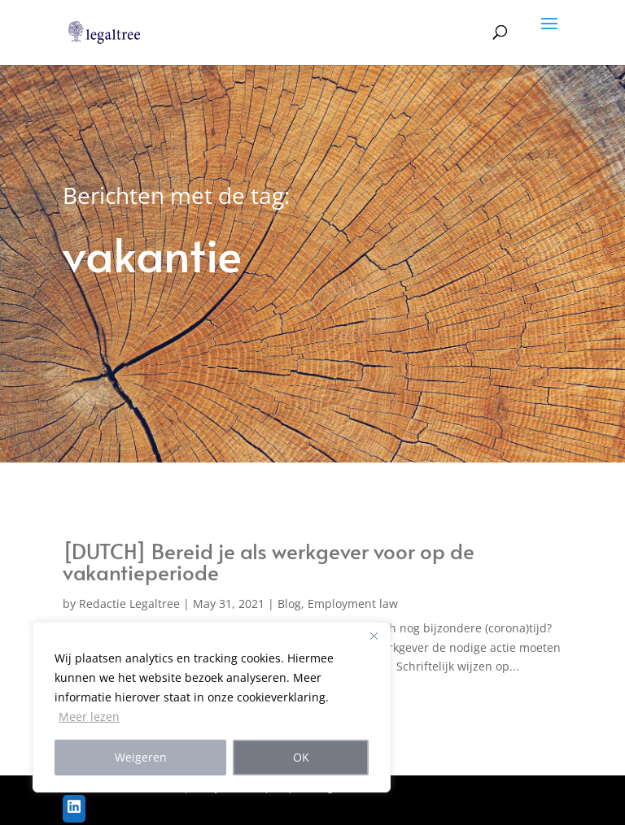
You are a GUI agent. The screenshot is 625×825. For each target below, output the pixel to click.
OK (301, 757)
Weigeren (141, 757)
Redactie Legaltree (129, 603)
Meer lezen (89, 716)
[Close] (373, 635)
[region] (212, 707)
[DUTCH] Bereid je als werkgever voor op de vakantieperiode (268, 561)
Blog (289, 603)
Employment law (353, 603)
